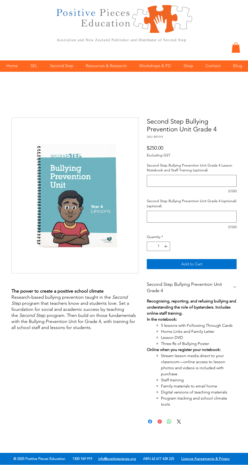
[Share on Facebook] (150, 421)
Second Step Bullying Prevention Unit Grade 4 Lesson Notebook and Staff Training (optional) (189, 168)
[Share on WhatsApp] (169, 421)
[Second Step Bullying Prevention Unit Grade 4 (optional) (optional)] (191, 216)
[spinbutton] (158, 246)
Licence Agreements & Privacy (205, 458)
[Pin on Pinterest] (160, 421)
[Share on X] (179, 421)
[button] (236, 47)
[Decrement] (151, 246)
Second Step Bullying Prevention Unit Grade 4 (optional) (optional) (191, 203)
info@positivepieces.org (117, 458)
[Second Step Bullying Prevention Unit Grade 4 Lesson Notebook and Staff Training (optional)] (191, 180)
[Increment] (166, 246)
